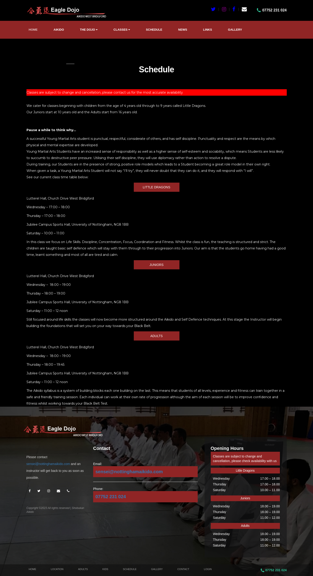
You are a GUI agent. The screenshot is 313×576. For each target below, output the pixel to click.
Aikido (59, 29)
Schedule (154, 29)
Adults (83, 569)
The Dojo (88, 29)
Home (33, 29)
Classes (121, 29)
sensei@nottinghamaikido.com (48, 464)
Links (207, 29)
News (182, 29)
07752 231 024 (110, 496)
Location (57, 569)
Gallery (235, 29)
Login (208, 569)
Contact (183, 569)
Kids (105, 569)
